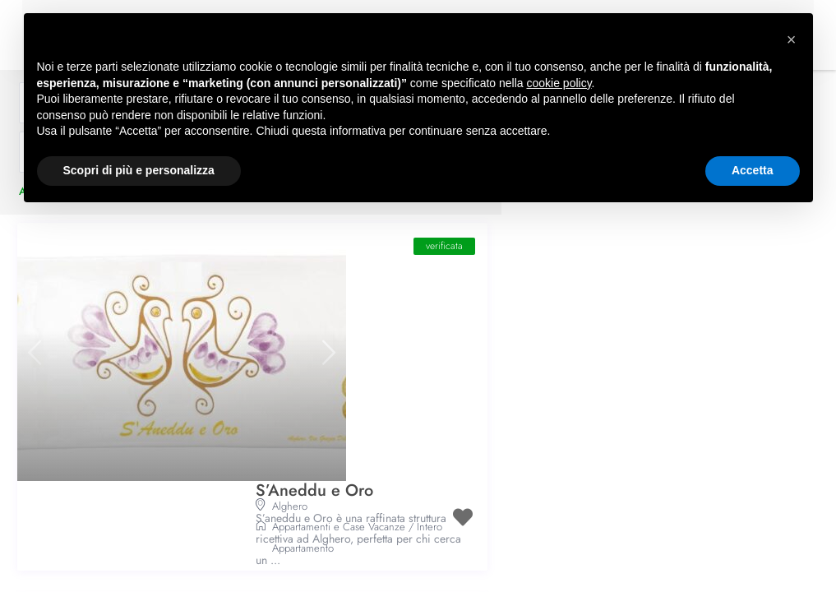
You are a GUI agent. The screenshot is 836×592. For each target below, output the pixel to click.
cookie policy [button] (558, 83)
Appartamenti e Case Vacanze (338, 349)
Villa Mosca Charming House (360, 452)
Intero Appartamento (358, 566)
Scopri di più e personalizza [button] (139, 170)
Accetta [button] (753, 170)
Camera (289, 566)
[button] (791, 39)
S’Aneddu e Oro (314, 257)
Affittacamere (301, 545)
